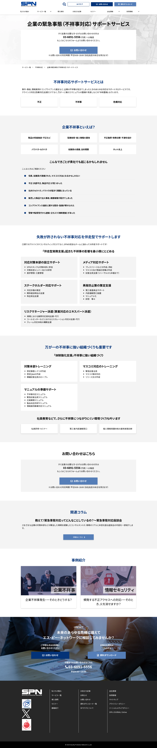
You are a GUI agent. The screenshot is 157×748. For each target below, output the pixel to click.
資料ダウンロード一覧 (88, 703)
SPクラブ (80, 4)
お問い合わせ (103, 4)
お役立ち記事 (77, 11)
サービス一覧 (41, 11)
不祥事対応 (39, 67)
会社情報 (110, 11)
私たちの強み (24, 11)
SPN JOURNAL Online (118, 712)
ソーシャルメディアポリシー (119, 708)
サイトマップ (113, 699)
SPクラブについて (87, 708)
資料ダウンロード (126, 4)
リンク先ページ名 (48, 587)
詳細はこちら (78, 537)
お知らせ (83, 695)
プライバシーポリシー (117, 703)
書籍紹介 (55, 708)
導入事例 (61, 11)
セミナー (93, 11)
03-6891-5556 (80, 667)
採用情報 (130, 11)
